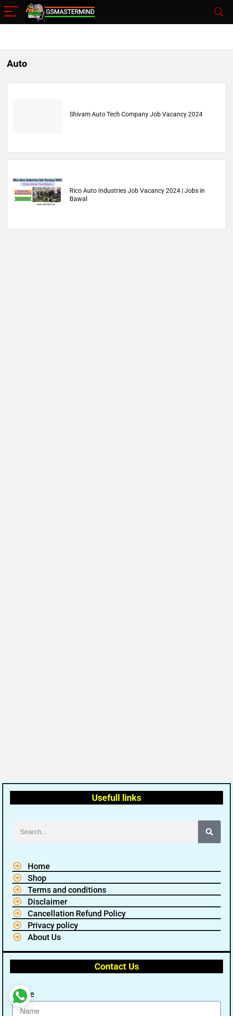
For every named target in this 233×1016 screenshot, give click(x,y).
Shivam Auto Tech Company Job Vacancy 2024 (136, 114)
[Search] (219, 12)
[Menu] (11, 12)
